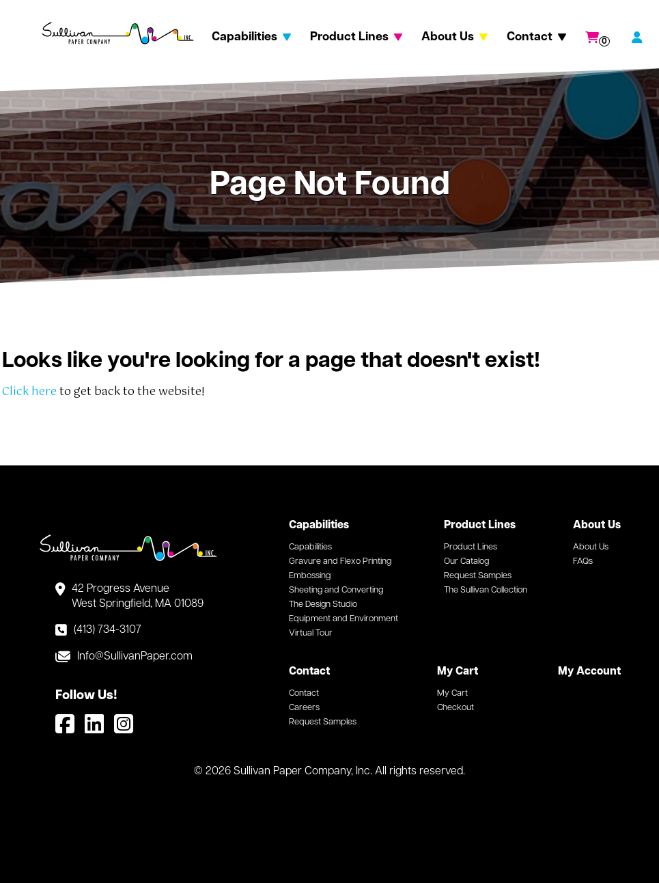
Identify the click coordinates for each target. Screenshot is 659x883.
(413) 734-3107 (107, 630)
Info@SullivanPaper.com (135, 656)
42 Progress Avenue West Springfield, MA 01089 (138, 597)
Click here (29, 392)
